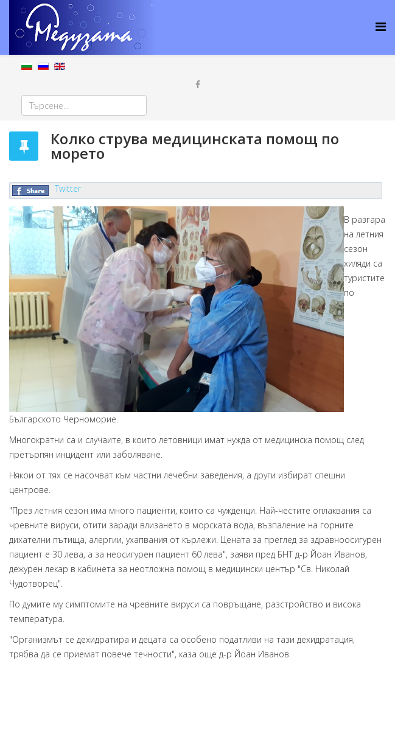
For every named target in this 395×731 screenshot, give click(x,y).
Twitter (68, 188)
